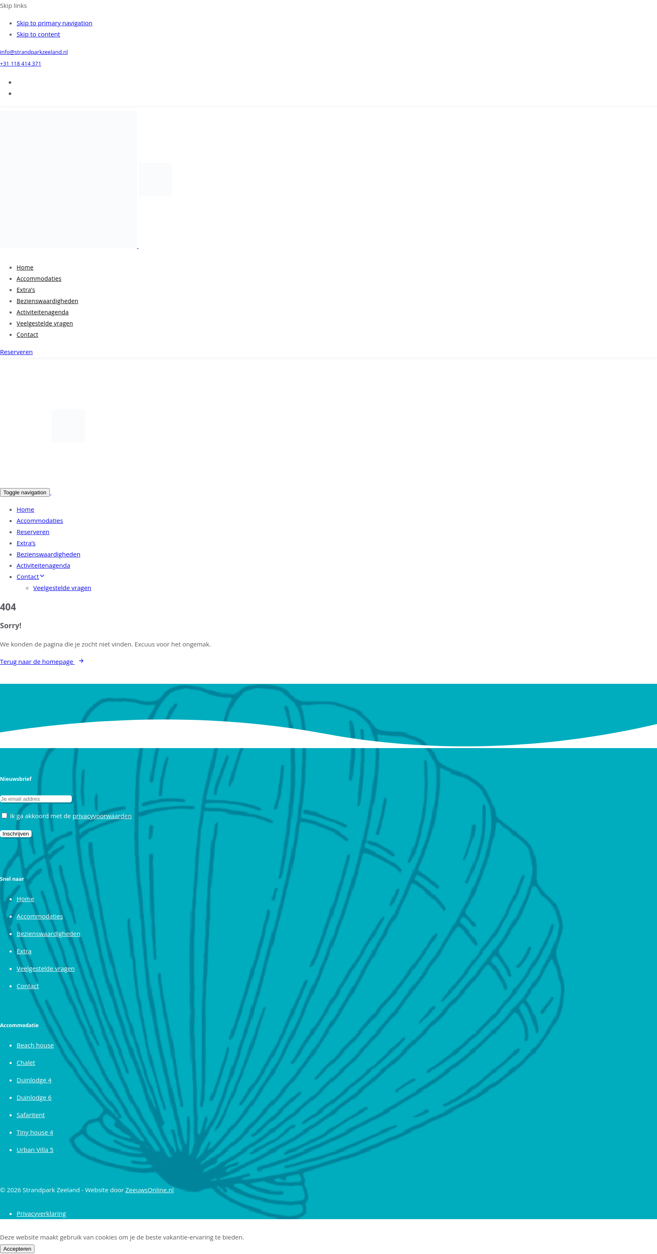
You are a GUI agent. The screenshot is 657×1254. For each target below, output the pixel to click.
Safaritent (31, 1115)
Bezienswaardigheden (47, 301)
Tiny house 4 (35, 1132)
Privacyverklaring (41, 1213)
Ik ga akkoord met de (67, 816)
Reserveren (33, 531)
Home (25, 267)
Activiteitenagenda (43, 312)
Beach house (35, 1045)
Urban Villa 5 (35, 1149)
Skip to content (38, 34)
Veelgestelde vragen (45, 323)
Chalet (26, 1062)
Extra (24, 951)
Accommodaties (39, 278)
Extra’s (26, 290)
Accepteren (17, 1249)
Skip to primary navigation (55, 23)
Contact (27, 334)
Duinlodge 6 (34, 1097)
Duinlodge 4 (34, 1080)
